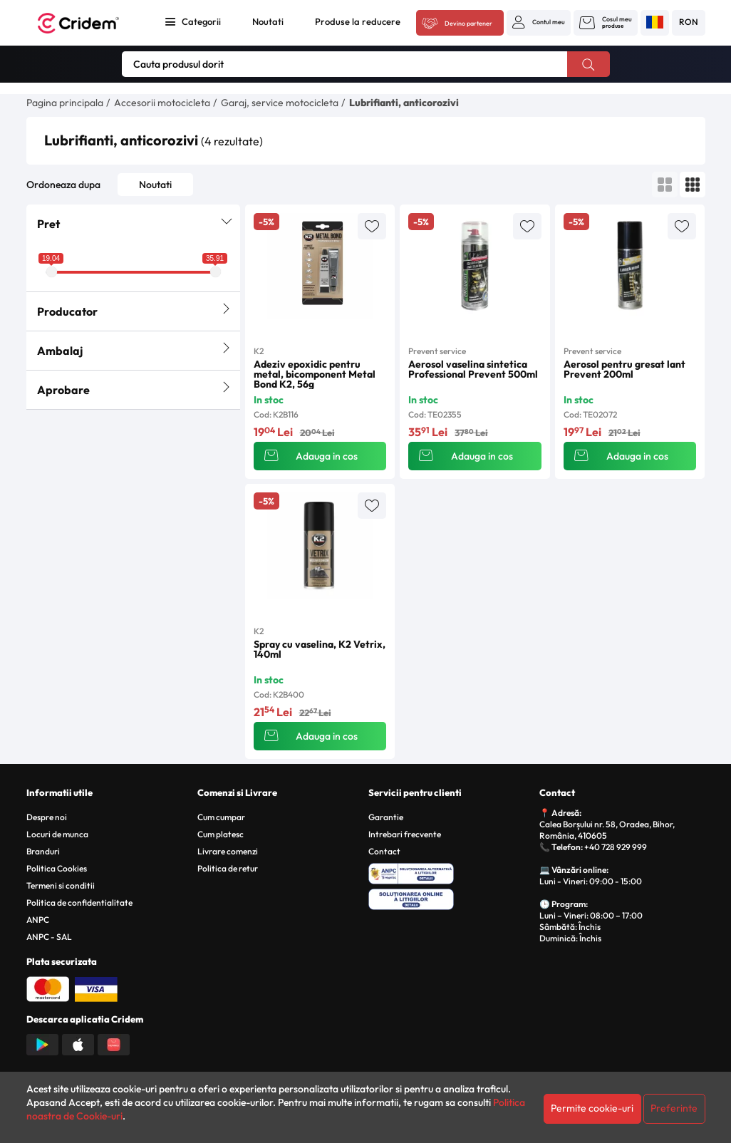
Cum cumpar (221, 817)
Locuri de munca (57, 834)
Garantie (385, 817)
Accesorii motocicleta (162, 102)
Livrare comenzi (227, 851)
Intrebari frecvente (404, 834)
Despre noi (46, 817)
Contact (384, 851)
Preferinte (674, 1108)
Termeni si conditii (60, 885)
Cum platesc (220, 834)
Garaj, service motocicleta (279, 102)
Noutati (268, 21)
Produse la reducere (357, 21)
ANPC (37, 919)
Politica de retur (227, 868)
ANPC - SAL (49, 936)
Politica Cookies (56, 868)
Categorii (201, 21)
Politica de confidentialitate (79, 902)
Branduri (43, 851)
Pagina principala (64, 102)
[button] (538, 22)
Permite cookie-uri (592, 1108)
